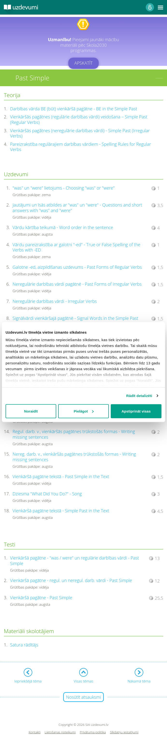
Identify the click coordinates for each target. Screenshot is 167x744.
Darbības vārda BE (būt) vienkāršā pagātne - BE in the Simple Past (73, 109)
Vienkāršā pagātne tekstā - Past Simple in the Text (61, 476)
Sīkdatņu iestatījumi (124, 732)
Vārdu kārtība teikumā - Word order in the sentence (63, 227)
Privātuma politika (93, 732)
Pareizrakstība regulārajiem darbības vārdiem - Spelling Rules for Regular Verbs (80, 147)
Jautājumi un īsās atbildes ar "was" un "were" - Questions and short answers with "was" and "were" (77, 207)
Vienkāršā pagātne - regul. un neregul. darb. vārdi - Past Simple (71, 580)
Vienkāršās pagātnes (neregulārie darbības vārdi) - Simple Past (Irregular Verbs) (80, 133)
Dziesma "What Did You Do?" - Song (47, 494)
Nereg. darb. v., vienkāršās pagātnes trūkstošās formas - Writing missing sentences (74, 456)
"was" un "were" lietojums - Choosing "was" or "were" (64, 188)
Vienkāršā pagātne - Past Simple (41, 597)
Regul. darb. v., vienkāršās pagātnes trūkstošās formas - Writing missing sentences (74, 434)
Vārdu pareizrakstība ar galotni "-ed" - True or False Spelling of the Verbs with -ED (76, 247)
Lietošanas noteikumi (60, 732)
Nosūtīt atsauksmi (83, 697)
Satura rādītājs (24, 645)
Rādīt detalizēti (139, 396)
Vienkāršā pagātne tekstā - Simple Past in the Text (61, 511)
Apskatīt (83, 63)
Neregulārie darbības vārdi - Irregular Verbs (55, 301)
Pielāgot (84, 411)
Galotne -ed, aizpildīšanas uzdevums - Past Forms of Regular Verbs (77, 267)
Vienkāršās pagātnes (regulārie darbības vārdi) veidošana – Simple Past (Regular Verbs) (78, 119)
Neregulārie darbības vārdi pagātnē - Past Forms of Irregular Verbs (77, 284)
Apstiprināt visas (136, 411)
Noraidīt (31, 411)
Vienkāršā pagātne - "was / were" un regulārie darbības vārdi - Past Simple (74, 560)
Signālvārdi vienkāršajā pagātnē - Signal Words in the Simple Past (75, 318)
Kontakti (34, 732)
